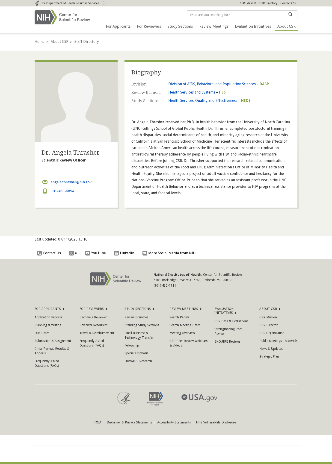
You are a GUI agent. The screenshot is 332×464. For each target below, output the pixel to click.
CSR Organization (272, 333)
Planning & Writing (48, 325)
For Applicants (118, 26)
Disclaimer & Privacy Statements (129, 422)
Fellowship (132, 345)
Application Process (48, 317)
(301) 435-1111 (165, 285)
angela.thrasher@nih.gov (67, 182)
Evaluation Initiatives (253, 26)
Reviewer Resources (93, 325)
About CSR (59, 41)
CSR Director (268, 325)
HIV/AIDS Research (138, 361)
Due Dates (42, 333)
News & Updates (271, 348)
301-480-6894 (58, 191)
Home (39, 41)
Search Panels (179, 317)
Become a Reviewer (93, 317)
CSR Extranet (248, 3)
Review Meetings (214, 26)
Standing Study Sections (142, 325)
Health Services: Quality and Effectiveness (202, 100)
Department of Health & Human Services (70, 3)
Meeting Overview (182, 333)
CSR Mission (268, 317)
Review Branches (136, 317)
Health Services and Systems (191, 92)
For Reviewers (149, 26)
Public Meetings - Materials (278, 341)
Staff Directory (268, 3)
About (286, 26)
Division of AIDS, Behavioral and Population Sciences (212, 84)
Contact (288, 3)
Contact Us (50, 253)
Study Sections (180, 26)
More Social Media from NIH (170, 253)
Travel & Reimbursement (97, 333)
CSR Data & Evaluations (231, 321)
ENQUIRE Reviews (227, 341)
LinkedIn (125, 253)
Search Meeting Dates (184, 325)
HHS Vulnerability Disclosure (216, 422)
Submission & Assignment (53, 341)
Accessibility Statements (174, 422)
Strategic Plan (269, 356)
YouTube (97, 253)
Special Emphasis (136, 353)
